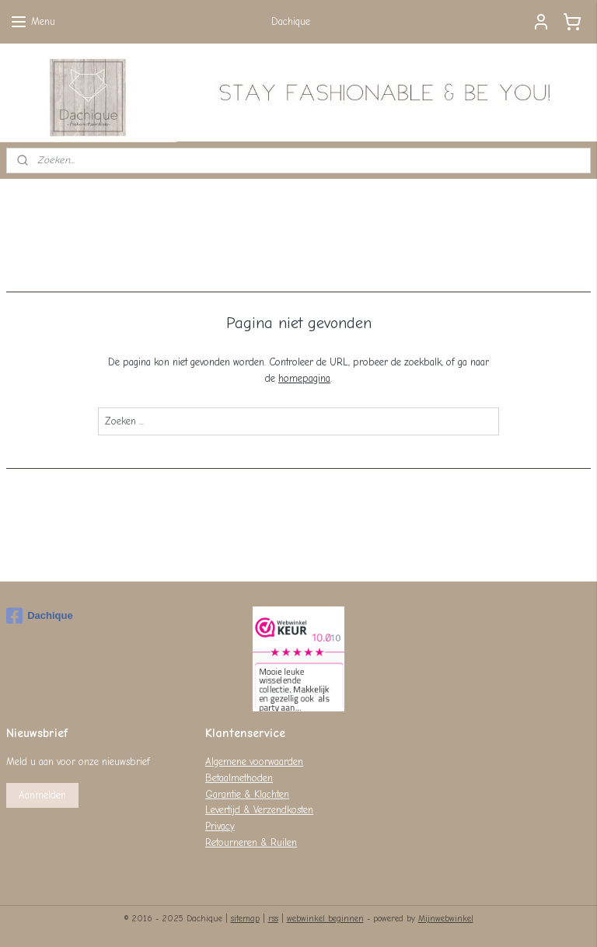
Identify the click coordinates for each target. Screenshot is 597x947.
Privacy (220, 826)
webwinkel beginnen (325, 919)
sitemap (245, 919)
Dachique (39, 615)
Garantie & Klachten (247, 794)
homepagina (304, 378)
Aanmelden (42, 795)
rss (273, 919)
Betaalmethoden (239, 778)
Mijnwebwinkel (445, 919)
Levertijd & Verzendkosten (259, 810)
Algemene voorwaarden (254, 761)
